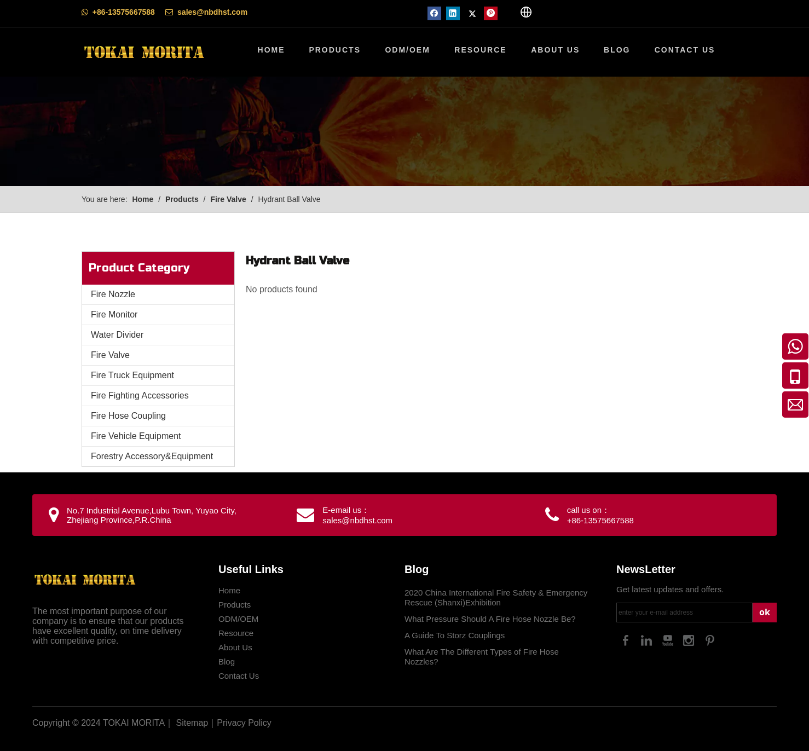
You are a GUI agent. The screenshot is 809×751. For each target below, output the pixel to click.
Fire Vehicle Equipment (136, 436)
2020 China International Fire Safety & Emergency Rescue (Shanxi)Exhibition (495, 597)
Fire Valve (110, 355)
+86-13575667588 (124, 12)
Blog (226, 661)
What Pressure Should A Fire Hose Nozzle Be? (490, 618)
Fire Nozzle (113, 294)
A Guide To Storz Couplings (454, 635)
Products (234, 604)
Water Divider (117, 334)
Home (229, 590)
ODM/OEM (238, 618)
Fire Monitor (114, 314)
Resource (235, 633)
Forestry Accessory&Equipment (152, 456)
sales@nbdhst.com (212, 12)
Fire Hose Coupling (128, 415)
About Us (235, 647)
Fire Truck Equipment (132, 375)
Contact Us (238, 675)
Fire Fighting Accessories (140, 395)
